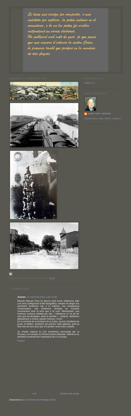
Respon (21, 340)
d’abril (87, 83)
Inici (35, 393)
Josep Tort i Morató (99, 114)
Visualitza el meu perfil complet (103, 119)
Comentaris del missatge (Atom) (40, 399)
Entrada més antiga (69, 393)
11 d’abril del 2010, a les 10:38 (42, 297)
